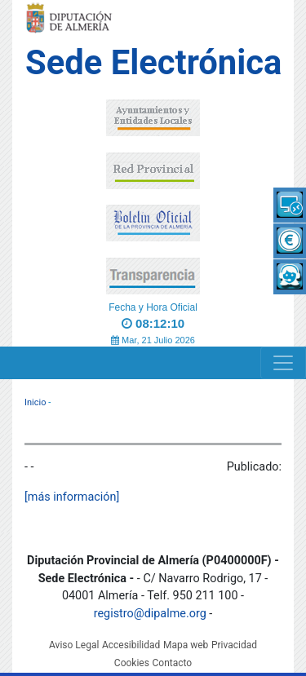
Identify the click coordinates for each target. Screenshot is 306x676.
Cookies (131, 663)
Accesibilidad (131, 645)
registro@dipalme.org (150, 614)
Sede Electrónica (153, 62)
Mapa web (185, 645)
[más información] (71, 497)
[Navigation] (283, 363)
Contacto (172, 663)
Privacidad (234, 645)
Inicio (35, 402)
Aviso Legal (74, 645)
